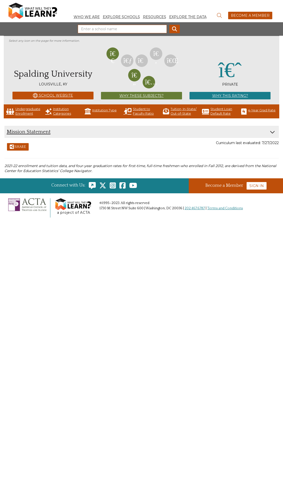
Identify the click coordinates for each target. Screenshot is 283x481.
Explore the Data (187, 17)
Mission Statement (29, 132)
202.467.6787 (195, 208)
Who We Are (87, 17)
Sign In (256, 186)
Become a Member (250, 15)
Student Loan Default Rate (217, 111)
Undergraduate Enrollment (23, 111)
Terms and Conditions (225, 208)
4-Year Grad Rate (258, 111)
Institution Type (101, 111)
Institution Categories (58, 111)
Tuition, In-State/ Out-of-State (179, 111)
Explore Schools (121, 17)
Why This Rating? (230, 95)
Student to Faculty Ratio (139, 111)
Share (18, 147)
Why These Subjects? (141, 95)
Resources (154, 17)
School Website (53, 95)
